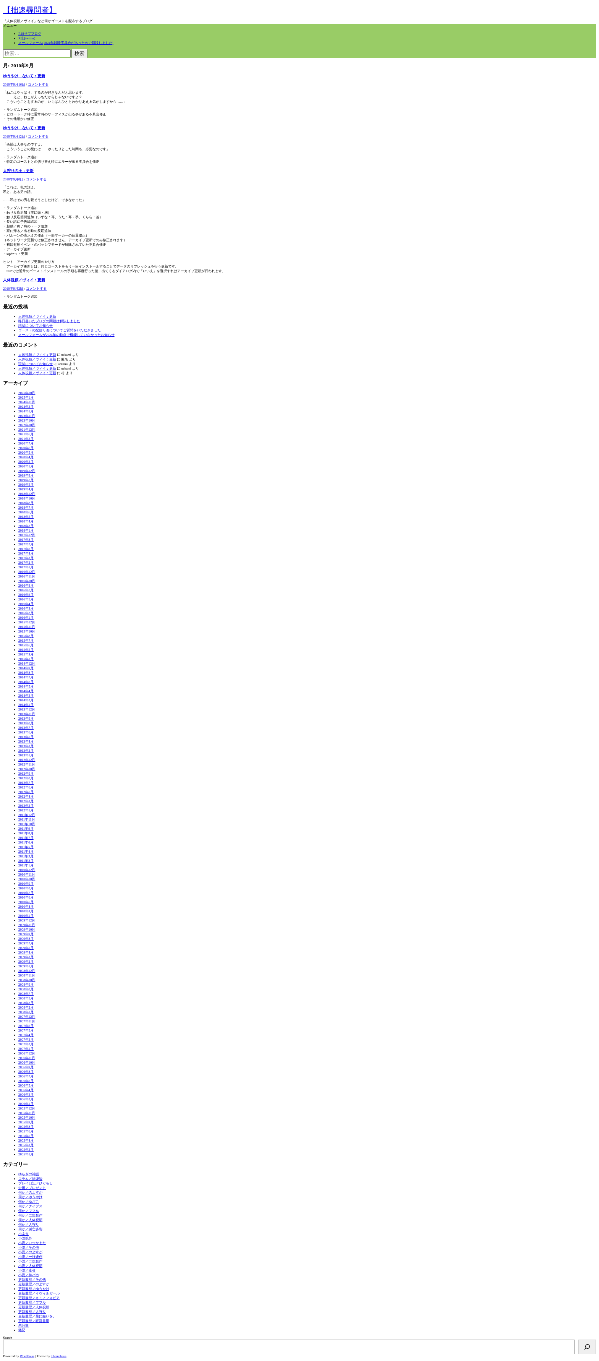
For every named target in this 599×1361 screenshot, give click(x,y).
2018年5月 (26, 517)
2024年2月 (26, 407)
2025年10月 (26, 393)
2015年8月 (26, 636)
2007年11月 (26, 1021)
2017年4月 (26, 553)
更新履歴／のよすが (33, 1284)
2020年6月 (26, 448)
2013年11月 (26, 714)
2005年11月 (26, 1113)
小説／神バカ (28, 1275)
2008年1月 (26, 1012)
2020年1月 (26, 466)
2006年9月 (26, 1067)
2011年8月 (26, 833)
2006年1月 (26, 1104)
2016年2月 (26, 613)
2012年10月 (26, 769)
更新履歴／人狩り (32, 1312)
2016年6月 (26, 595)
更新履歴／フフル (32, 1302)
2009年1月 (26, 966)
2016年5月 (26, 599)
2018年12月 (26, 494)
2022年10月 (26, 425)
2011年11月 (26, 819)
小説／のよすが (30, 1252)
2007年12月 (26, 1017)
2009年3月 (26, 957)
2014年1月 (26, 705)
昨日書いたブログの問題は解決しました (49, 321)
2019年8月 (26, 475)
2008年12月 (26, 971)
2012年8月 (26, 778)
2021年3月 (26, 439)
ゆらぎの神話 (28, 1174)
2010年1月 (26, 916)
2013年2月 (26, 751)
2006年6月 (26, 1081)
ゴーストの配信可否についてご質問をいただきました (59, 330)
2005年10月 (26, 1117)
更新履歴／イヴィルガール (39, 1293)
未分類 (23, 1325)
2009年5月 (26, 948)
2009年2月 (26, 962)
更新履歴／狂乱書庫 (33, 1321)
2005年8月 (26, 1127)
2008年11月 (26, 975)
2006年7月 (26, 1076)
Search (7, 1338)
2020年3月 (26, 462)
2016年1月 (26, 618)
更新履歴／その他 (32, 1280)
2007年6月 (26, 1026)
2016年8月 (26, 585)
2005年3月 (26, 1145)
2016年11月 (26, 576)
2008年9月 (26, 984)
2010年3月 (26, 911)
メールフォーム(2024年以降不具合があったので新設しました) (65, 43)
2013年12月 (26, 709)
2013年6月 (26, 732)
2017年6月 (26, 549)
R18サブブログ (29, 34)
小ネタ (23, 1234)
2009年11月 (26, 925)
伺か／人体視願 (30, 1220)
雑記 (21, 1330)
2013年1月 (26, 755)
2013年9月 (26, 718)
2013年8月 (26, 723)
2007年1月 (26, 1049)
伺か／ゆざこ (28, 1202)
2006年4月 (26, 1090)
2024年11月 (26, 402)
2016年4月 (26, 604)
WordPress (27, 1356)
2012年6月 (26, 787)
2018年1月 (26, 530)
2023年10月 (26, 420)
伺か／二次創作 (30, 1215)
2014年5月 (26, 686)
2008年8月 (26, 989)
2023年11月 (26, 416)
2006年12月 (26, 1053)
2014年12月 (26, 663)
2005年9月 (26, 1122)
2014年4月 (26, 691)
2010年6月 (26, 897)
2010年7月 (26, 893)
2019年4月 (26, 489)
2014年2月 (26, 700)
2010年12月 (26, 870)
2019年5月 (26, 485)
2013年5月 (26, 737)
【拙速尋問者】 (30, 10)
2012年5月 (26, 792)
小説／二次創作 (30, 1261)
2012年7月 (26, 783)
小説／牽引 (27, 1270)
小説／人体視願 (30, 1266)
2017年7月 (26, 544)
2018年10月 (26, 498)
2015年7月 (26, 640)
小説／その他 (28, 1247)
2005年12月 (26, 1108)
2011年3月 (26, 856)
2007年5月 (26, 1030)
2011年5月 (26, 847)
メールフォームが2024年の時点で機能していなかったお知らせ (66, 335)
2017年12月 (26, 535)
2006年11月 (26, 1058)
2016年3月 (26, 608)
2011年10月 (26, 824)
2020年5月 (26, 452)
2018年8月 (26, 503)
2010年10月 (26, 879)
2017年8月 (26, 540)
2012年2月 (26, 806)
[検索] (587, 1347)
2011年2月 (26, 861)
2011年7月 (26, 838)
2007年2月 (26, 1044)
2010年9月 (26, 884)
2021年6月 (26, 434)
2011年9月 (26, 829)
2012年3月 (26, 801)
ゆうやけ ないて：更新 (24, 76)
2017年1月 (26, 567)
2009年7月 (26, 943)
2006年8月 (26, 1072)
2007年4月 (26, 1035)
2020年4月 (26, 457)
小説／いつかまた (32, 1243)
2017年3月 (26, 558)
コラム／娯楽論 (30, 1179)
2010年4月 (26, 906)
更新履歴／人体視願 (33, 1307)
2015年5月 (26, 650)
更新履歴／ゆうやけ (33, 1289)
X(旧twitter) (26, 38)
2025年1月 (26, 397)
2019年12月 (26, 471)
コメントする (38, 84)
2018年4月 (26, 521)
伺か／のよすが (30, 1192)
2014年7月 (26, 677)
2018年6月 (26, 512)
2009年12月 (26, 920)
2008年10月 (26, 980)
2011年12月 (26, 815)
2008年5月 (26, 998)
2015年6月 (26, 645)
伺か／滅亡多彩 (30, 1229)
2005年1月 (26, 1154)
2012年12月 (26, 760)
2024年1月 (26, 411)
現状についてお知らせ (35, 326)
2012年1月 (26, 810)
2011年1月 (26, 865)
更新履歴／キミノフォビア (39, 1298)
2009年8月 (26, 939)
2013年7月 (26, 728)
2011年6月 (26, 842)
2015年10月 (26, 631)
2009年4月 (26, 952)
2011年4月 (26, 851)
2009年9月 (26, 934)
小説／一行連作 (30, 1257)
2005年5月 (26, 1136)
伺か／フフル (28, 1211)
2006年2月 (26, 1099)
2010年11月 (26, 874)
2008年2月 (26, 1007)
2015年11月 (26, 627)
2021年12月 (26, 429)
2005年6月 (26, 1131)
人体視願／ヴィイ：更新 (24, 280)
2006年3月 (26, 1095)
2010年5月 (26, 902)
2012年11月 (26, 764)
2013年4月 (26, 741)
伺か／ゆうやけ (30, 1197)
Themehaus (58, 1356)
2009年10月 (26, 929)
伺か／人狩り (28, 1224)
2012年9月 (26, 773)
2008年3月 (26, 1003)
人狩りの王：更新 (18, 171)
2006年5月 (26, 1085)
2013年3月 (26, 746)
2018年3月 (26, 526)
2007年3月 (26, 1039)
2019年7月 (26, 480)
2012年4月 (26, 796)
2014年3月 (26, 696)
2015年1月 (26, 659)
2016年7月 (26, 590)
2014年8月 (26, 673)
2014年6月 (26, 682)
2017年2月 (26, 563)
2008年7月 (26, 994)
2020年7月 (26, 443)
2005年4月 (26, 1140)
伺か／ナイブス (30, 1206)
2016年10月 (26, 581)
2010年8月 (26, 888)
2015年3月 (26, 654)
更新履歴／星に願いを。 (37, 1316)
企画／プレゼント (32, 1188)
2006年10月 (26, 1062)
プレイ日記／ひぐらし (35, 1183)
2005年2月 (26, 1150)
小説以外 (25, 1238)
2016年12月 (26, 572)
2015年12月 (26, 622)
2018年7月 (26, 507)
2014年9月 (26, 668)
